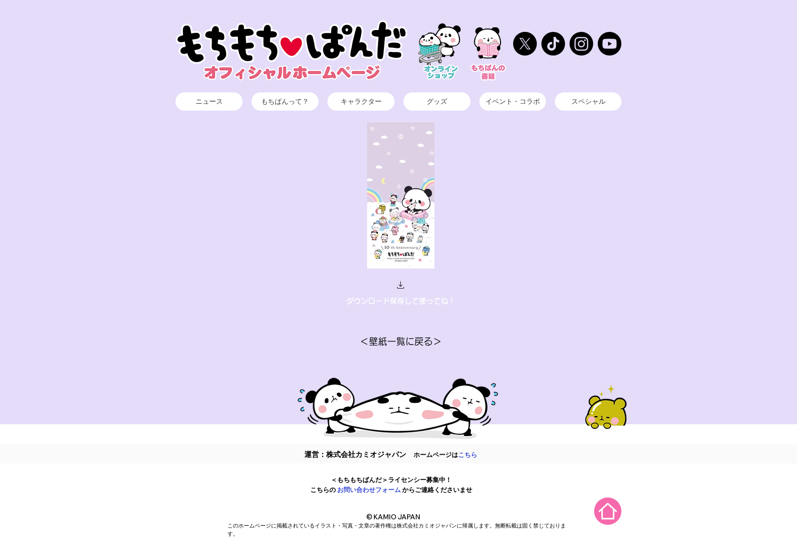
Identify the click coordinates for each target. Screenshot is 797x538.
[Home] (607, 511)
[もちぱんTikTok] (553, 44)
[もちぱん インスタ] (581, 44)
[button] (400, 285)
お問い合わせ (356, 490)
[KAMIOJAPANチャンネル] (609, 44)
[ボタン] (209, 102)
